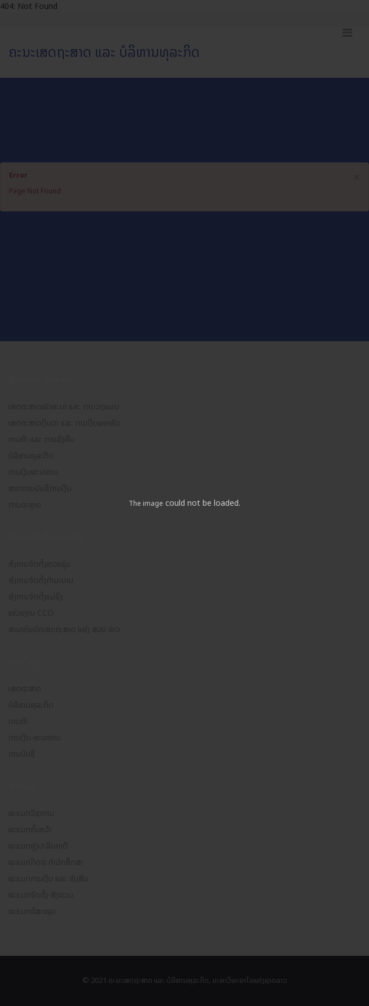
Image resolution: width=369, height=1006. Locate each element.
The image (146, 503)
